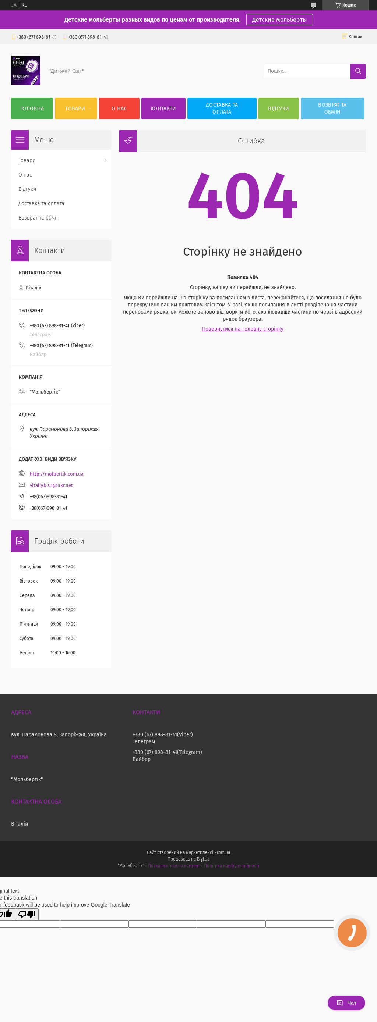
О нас (119, 109)
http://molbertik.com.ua (57, 474)
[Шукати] (358, 71)
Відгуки (278, 109)
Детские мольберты (279, 19)
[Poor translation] (27, 914)
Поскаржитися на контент (174, 865)
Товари (75, 109)
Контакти (163, 109)
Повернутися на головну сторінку (242, 329)
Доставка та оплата (222, 108)
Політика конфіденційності (231, 865)
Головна (32, 109)
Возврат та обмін (332, 108)
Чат (346, 1003)
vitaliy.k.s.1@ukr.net (51, 485)
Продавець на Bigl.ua (188, 859)
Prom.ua (222, 852)
